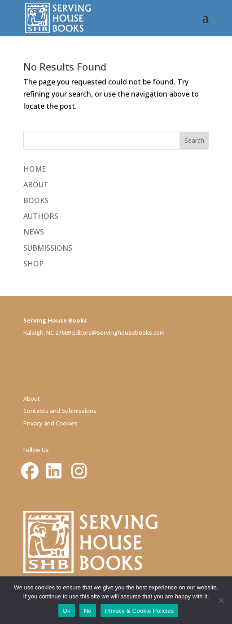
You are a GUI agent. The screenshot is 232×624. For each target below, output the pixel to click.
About (31, 398)
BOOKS (35, 200)
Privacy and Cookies (50, 423)
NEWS (33, 232)
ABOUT (35, 185)
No (88, 610)
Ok (66, 610)
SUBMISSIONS (47, 248)
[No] (220, 600)
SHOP (33, 264)
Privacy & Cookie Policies (139, 610)
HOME (34, 169)
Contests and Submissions (59, 411)
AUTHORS (40, 216)
